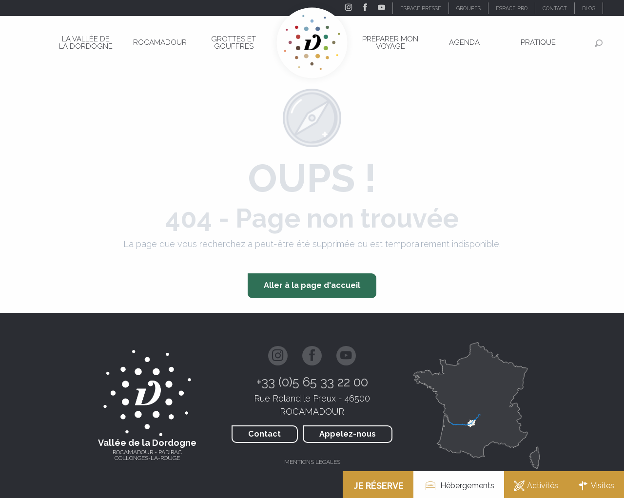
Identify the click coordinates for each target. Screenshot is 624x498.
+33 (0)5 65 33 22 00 (312, 382)
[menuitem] (86, 42)
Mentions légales (312, 462)
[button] (613, 8)
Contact (264, 434)
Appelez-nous (347, 434)
